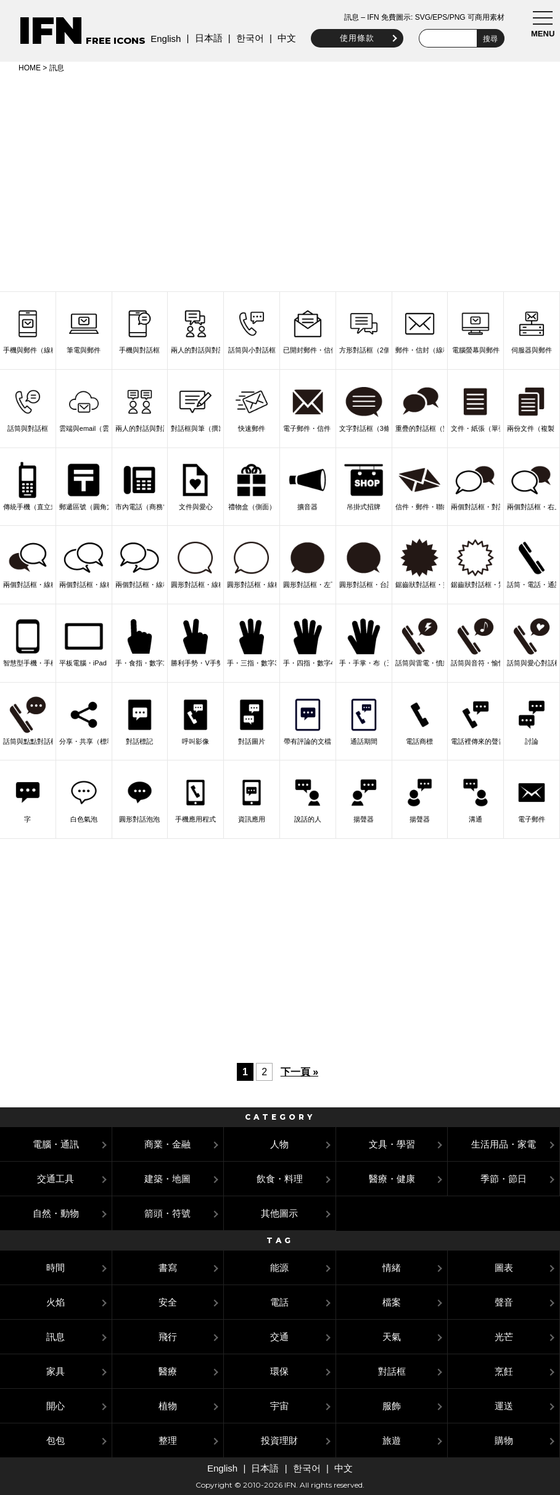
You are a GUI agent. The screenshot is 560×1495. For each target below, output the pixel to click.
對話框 (392, 1371)
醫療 (168, 1371)
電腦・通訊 (56, 1144)
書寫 (168, 1267)
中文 (283, 38)
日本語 (205, 38)
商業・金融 (167, 1144)
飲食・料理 (280, 1178)
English (162, 38)
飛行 (168, 1336)
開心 (55, 1406)
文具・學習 (392, 1144)
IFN (51, 30)
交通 (279, 1336)
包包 (55, 1440)
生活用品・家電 (503, 1144)
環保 (279, 1371)
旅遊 (391, 1440)
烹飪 (504, 1371)
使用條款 (354, 38)
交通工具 (55, 1178)
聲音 (504, 1302)
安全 (168, 1302)
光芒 (504, 1336)
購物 (504, 1440)
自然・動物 (56, 1213)
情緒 (391, 1267)
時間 (55, 1267)
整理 (168, 1440)
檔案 (391, 1302)
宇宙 (279, 1406)
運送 (504, 1406)
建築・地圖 (167, 1178)
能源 (279, 1267)
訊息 (55, 1336)
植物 (168, 1406)
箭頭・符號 (167, 1213)
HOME (30, 68)
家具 (55, 1371)
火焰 (55, 1302)
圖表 (504, 1267)
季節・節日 (503, 1178)
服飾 (391, 1406)
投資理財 (279, 1440)
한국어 (246, 38)
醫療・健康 (392, 1178)
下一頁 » (299, 1072)
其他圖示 (279, 1213)
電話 (279, 1302)
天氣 (391, 1336)
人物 (279, 1144)
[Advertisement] (280, 180)
